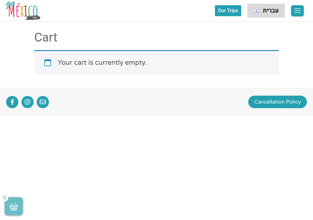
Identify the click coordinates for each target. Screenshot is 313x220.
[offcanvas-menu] (297, 10)
